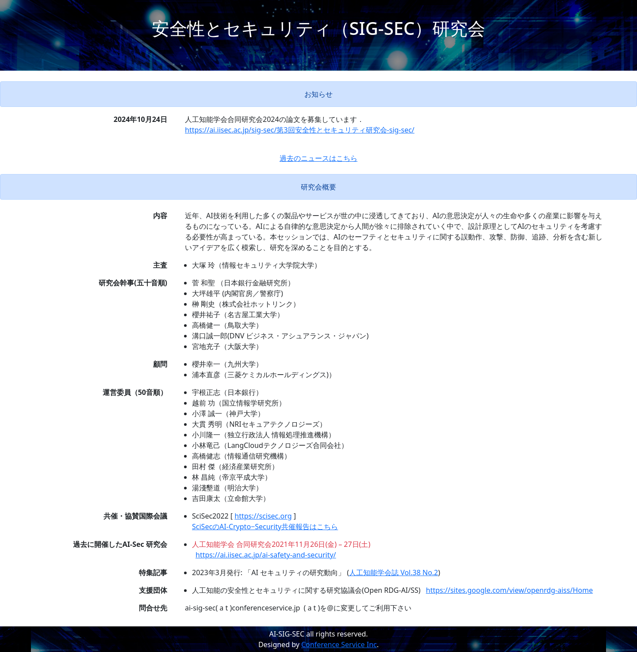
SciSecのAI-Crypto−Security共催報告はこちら (265, 526)
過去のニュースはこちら (318, 158)
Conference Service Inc (339, 644)
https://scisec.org (263, 516)
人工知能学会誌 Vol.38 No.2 (393, 572)
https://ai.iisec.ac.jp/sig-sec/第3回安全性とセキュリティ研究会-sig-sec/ (299, 130)
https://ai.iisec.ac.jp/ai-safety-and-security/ (266, 555)
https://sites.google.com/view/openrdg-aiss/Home (509, 590)
